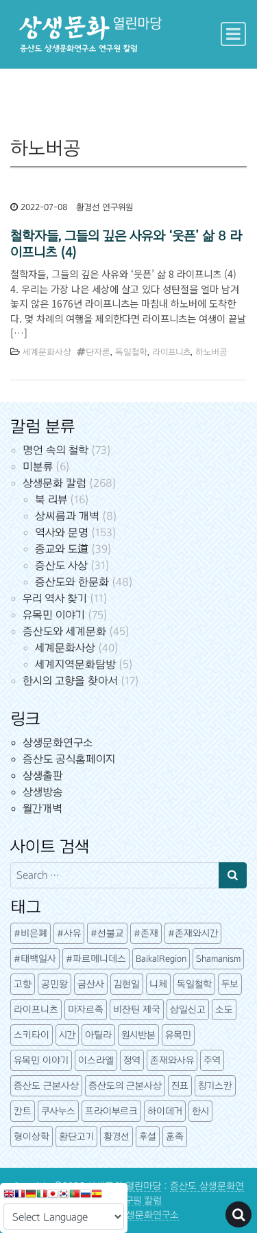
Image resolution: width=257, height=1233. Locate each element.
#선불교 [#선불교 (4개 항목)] (107, 933)
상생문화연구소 (58, 742)
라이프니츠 (171, 352)
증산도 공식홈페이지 (69, 759)
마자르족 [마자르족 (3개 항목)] (85, 1009)
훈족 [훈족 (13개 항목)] (175, 1136)
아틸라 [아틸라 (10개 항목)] (98, 1035)
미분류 (38, 466)
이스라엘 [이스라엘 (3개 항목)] (96, 1060)
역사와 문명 (61, 532)
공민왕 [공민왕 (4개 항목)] (54, 984)
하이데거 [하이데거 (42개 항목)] (164, 1111)
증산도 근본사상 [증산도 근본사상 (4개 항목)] (46, 1086)
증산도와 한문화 (72, 582)
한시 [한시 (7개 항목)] (200, 1111)
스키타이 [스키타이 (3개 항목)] (31, 1035)
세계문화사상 (47, 352)
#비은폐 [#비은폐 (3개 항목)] (30, 933)
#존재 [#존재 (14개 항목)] (146, 933)
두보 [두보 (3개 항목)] (229, 984)
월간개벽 (42, 808)
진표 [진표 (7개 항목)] (179, 1086)
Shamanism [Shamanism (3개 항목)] (218, 959)
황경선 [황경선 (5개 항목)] (116, 1136)
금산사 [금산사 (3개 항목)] (90, 984)
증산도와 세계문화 (64, 631)
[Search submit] (233, 875)
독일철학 (131, 352)
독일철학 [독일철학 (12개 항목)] (194, 984)
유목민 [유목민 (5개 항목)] (178, 1035)
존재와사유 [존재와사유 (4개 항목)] (172, 1060)
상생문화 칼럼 (54, 483)
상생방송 (43, 792)
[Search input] (114, 875)
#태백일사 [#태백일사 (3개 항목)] (35, 959)
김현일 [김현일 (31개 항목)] (127, 984)
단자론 (98, 352)
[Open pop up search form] (238, 1214)
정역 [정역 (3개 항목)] (131, 1060)
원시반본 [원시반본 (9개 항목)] (138, 1035)
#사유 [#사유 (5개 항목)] (69, 933)
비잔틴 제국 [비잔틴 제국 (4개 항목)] (136, 1009)
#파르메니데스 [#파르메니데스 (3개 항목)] (96, 959)
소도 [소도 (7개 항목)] (224, 1009)
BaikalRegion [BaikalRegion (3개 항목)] (161, 959)
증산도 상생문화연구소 (133, 1215)
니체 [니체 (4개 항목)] (158, 984)
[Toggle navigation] (233, 34)
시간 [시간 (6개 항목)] (67, 1035)
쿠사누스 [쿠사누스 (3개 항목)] (58, 1111)
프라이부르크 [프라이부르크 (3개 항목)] (111, 1111)
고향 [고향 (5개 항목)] (23, 984)
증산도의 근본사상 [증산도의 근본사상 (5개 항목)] (125, 1086)
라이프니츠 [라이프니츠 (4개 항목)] (36, 1009)
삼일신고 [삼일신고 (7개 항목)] (188, 1009)
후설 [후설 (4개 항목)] (147, 1136)
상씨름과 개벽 (67, 516)
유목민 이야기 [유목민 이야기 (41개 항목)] (41, 1060)
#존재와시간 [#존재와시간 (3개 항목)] (193, 933)
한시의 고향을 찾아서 (70, 681)
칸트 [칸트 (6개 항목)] (23, 1111)
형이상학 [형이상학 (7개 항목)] (31, 1136)
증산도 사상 (61, 565)
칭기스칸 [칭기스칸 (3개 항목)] (215, 1086)
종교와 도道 (61, 549)
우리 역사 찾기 (55, 598)
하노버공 (211, 352)
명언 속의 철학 (55, 450)
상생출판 (43, 775)
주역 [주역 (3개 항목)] (212, 1060)
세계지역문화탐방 (75, 664)
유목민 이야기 (54, 615)
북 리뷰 (51, 499)
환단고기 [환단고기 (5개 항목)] (76, 1136)
